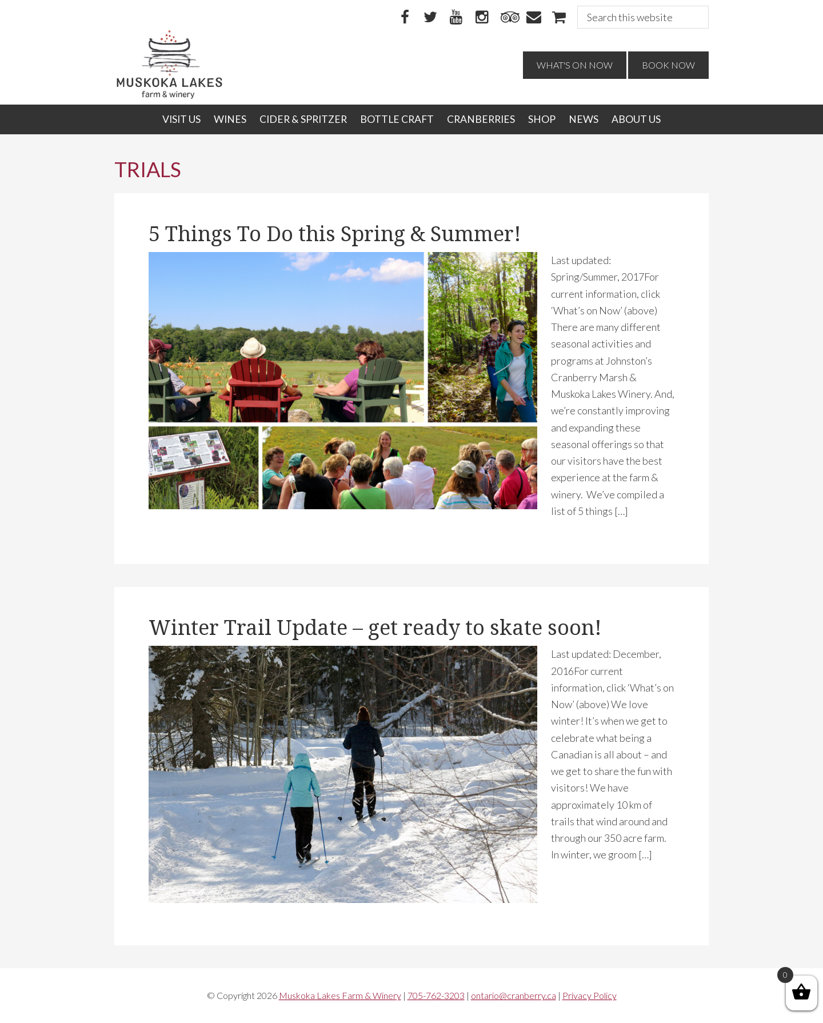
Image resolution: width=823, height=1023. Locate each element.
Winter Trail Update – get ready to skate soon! (375, 628)
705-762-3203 (436, 995)
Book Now (668, 64)
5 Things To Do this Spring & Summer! (335, 234)
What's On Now (575, 64)
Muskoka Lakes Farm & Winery (340, 995)
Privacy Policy (589, 995)
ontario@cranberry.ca (513, 995)
